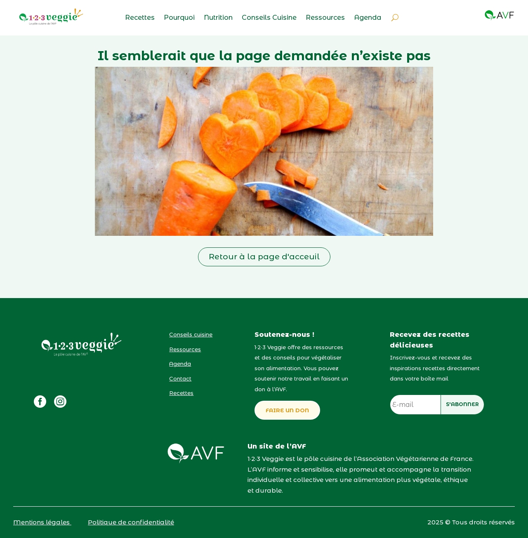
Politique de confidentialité (131, 522)
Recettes (140, 18)
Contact (180, 378)
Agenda (367, 18)
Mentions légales (42, 522)
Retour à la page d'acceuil (264, 256)
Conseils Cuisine (269, 18)
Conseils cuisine (190, 334)
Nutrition (218, 18)
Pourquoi (179, 18)
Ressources (325, 18)
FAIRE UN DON (287, 410)
